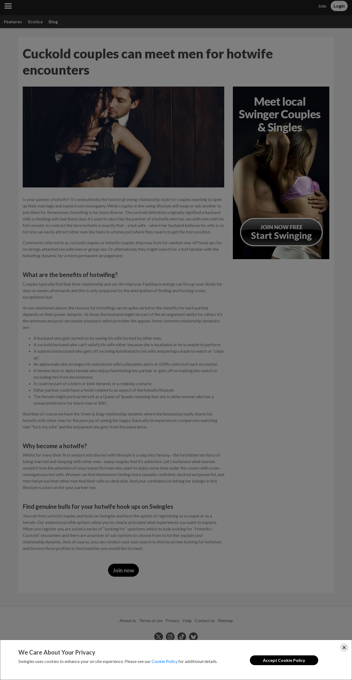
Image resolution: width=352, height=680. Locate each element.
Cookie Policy (164, 661)
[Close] (344, 647)
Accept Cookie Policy (284, 660)
